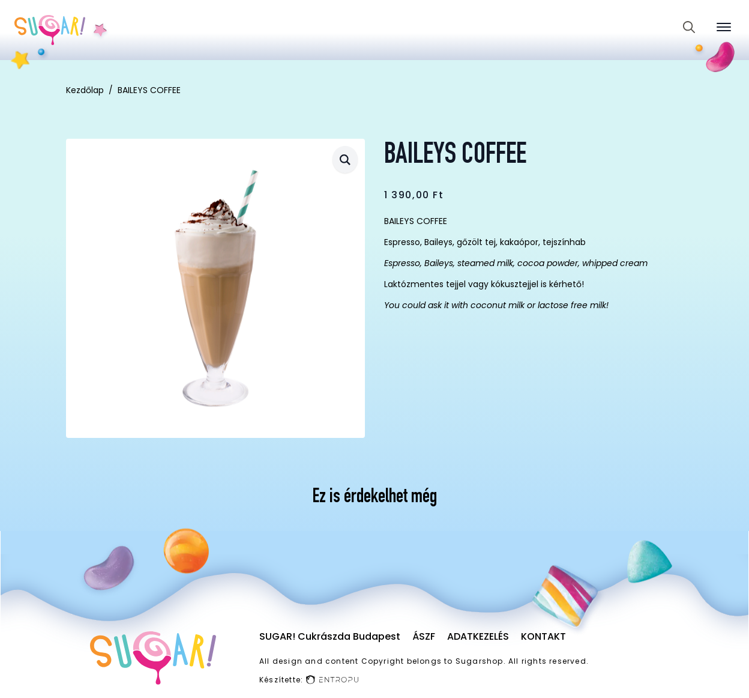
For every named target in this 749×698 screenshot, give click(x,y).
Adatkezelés (478, 636)
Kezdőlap (85, 90)
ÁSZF (423, 636)
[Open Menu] (724, 27)
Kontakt (543, 636)
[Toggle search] (689, 27)
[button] (345, 159)
